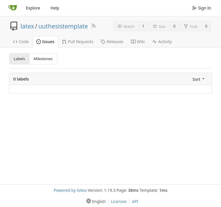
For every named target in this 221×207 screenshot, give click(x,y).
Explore (33, 8)
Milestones (43, 58)
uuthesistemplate (63, 26)
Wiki (138, 41)
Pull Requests (77, 41)
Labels (19, 58)
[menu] (198, 79)
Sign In (202, 8)
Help (54, 8)
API (135, 201)
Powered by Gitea (70, 190)
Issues (45, 41)
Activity (162, 41)
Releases (112, 41)
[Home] (12, 8)
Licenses (119, 201)
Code (21, 41)
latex (27, 26)
